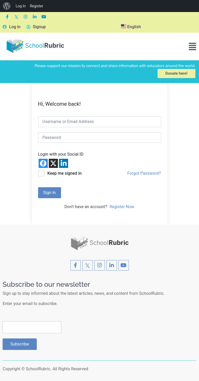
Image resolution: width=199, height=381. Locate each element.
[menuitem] (7, 6)
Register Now (122, 206)
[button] (192, 46)
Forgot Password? (144, 173)
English (131, 26)
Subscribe (19, 344)
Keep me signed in (64, 173)
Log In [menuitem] (21, 6)
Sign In (49, 192)
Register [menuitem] (36, 6)
